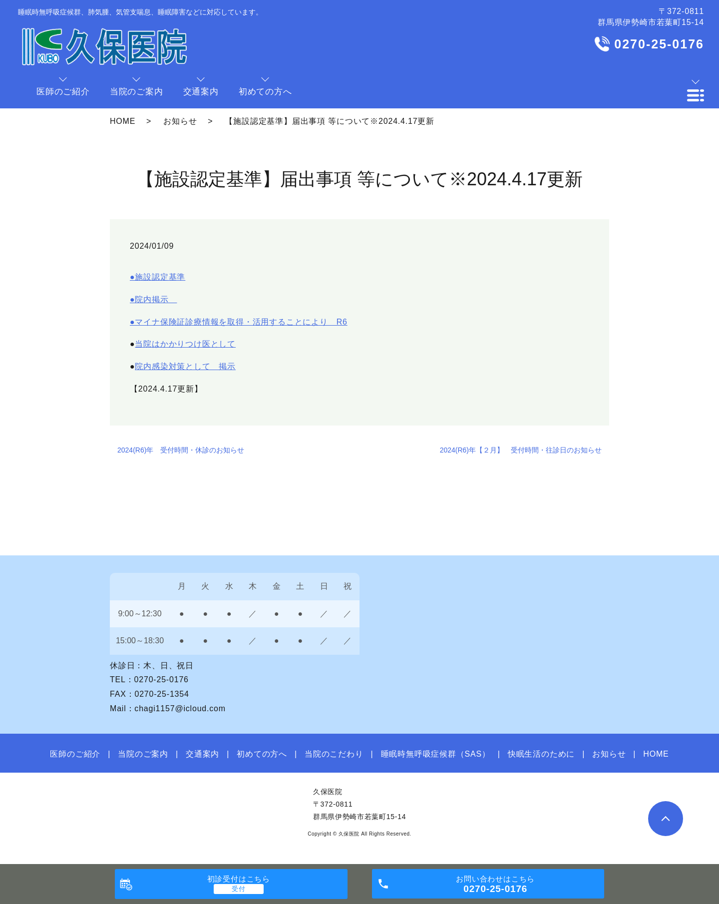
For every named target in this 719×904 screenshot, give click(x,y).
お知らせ (180, 121)
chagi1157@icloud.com (180, 708)
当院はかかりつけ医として (185, 344)
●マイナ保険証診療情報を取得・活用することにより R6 (239, 322)
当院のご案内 (143, 754)
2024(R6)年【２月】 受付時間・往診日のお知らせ (521, 450)
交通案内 (202, 754)
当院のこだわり (334, 754)
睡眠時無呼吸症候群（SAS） (435, 754)
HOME (122, 121)
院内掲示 (156, 299)
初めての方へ (262, 754)
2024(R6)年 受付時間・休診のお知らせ (180, 450)
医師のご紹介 (75, 754)
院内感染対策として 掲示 (185, 366)
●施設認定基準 (157, 277)
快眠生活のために (541, 754)
